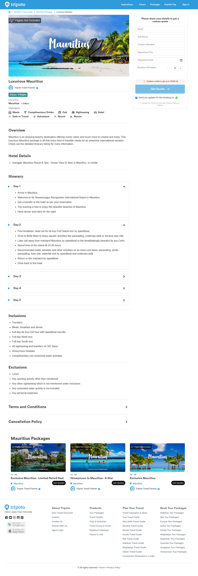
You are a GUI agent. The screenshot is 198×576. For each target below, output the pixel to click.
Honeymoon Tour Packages (173, 552)
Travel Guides (96, 517)
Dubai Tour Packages (170, 526)
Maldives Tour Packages (172, 513)
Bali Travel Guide (131, 539)
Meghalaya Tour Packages (173, 534)
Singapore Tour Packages (172, 547)
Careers (56, 517)
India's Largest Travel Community (18, 512)
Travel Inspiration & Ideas (135, 513)
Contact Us (57, 521)
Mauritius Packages (44, 12)
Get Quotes (59, 483)
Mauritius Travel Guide (23, 12)
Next (187, 471)
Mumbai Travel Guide (133, 526)
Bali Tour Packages (169, 517)
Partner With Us (59, 526)
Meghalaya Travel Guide (134, 547)
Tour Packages (97, 513)
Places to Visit (96, 534)
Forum (142, 5)
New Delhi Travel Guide (134, 521)
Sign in (186, 5)
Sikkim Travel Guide (132, 552)
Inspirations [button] (128, 5)
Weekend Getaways (99, 530)
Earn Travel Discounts (62, 513)
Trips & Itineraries (98, 521)
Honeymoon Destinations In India (139, 556)
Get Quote (160, 89)
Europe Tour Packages (171, 521)
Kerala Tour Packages (170, 530)
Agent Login (57, 530)
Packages (155, 5)
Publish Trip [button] (171, 5)
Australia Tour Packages (172, 543)
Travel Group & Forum (100, 526)
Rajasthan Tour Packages (172, 539)
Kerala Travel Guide (132, 534)
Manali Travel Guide (132, 530)
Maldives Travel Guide (133, 543)
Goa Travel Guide (131, 517)
